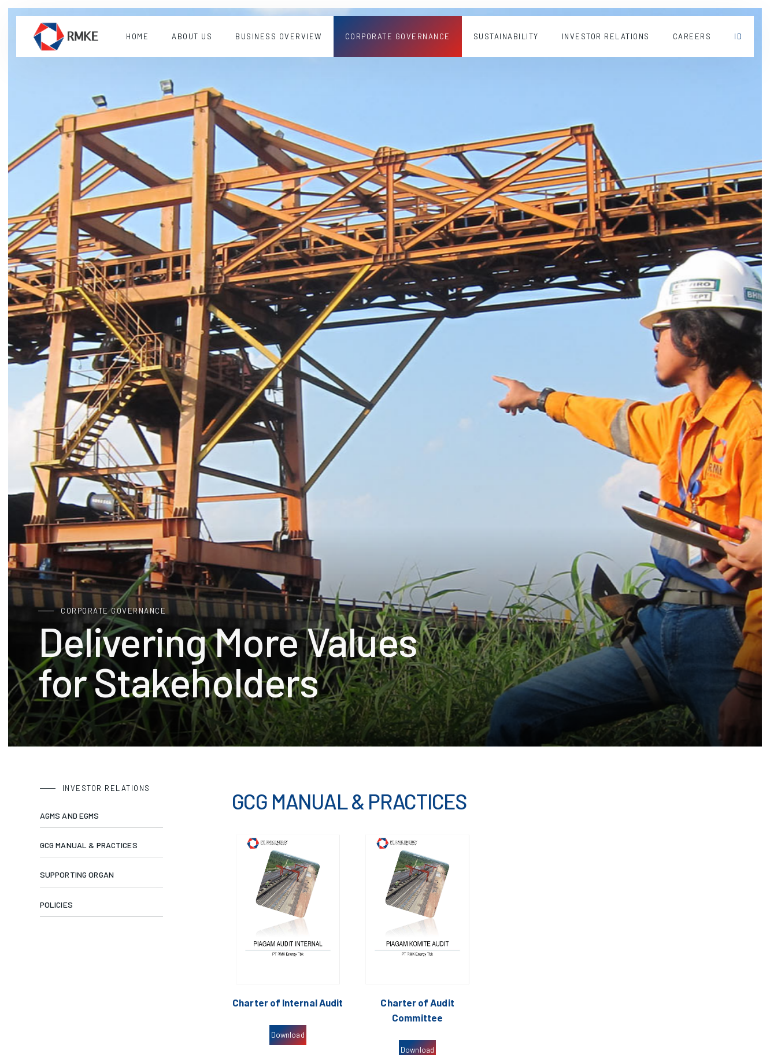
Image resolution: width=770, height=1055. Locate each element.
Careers (692, 36)
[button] (192, 36)
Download (288, 1034)
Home (137, 36)
